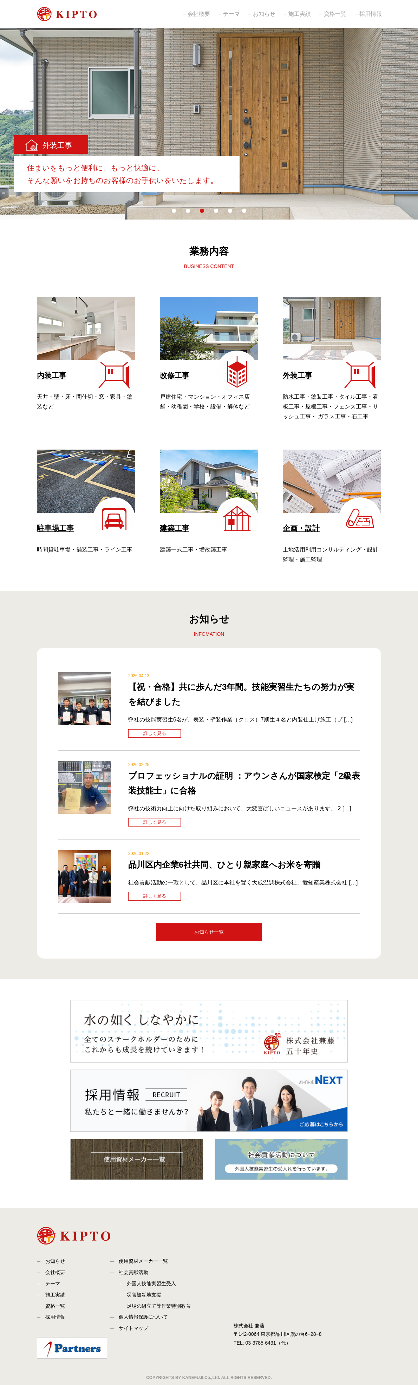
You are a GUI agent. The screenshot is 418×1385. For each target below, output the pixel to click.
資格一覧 (334, 14)
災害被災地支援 (144, 1295)
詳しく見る (154, 733)
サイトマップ (133, 1328)
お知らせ (263, 14)
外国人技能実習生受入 (151, 1283)
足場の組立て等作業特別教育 (159, 1306)
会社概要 (198, 14)
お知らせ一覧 (209, 932)
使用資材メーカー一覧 (143, 1261)
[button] (174, 211)
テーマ (230, 14)
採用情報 (370, 14)
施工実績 (299, 14)
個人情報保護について (143, 1317)
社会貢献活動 (133, 1272)
